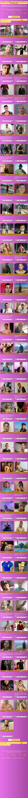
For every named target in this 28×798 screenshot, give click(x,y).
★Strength (2, 659)
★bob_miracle (3, 103)
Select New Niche (16, 16)
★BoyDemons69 (3, 222)
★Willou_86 (2, 480)
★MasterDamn (17, 83)
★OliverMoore (3, 599)
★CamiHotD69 (17, 24)
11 (24, 19)
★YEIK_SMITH (3, 699)
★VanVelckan (2, 540)
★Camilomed (16, 599)
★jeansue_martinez (4, 381)
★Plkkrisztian (16, 500)
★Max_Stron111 (3, 639)
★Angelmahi (2, 341)
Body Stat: (7, 75)
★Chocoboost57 (3, 460)
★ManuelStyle (17, 460)
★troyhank (16, 242)
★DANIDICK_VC (17, 222)
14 (3, 21)
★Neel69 (2, 83)
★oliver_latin (2, 282)
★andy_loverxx (3, 63)
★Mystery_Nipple (3, 24)
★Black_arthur (3, 262)
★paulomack (16, 659)
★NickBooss (2, 301)
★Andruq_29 (16, 262)
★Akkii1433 (2, 361)
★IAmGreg (16, 560)
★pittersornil (16, 540)
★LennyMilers (17, 679)
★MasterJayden (17, 341)
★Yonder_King (17, 182)
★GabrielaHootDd (17, 520)
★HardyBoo (16, 401)
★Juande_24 (16, 282)
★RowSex (16, 361)
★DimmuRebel (17, 480)
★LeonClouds (17, 301)
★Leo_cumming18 (17, 619)
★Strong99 (16, 699)
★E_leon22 (2, 242)
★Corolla (2, 718)
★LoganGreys (3, 123)
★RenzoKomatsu (3, 143)
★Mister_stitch (17, 103)
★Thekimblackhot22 (18, 441)
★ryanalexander (17, 639)
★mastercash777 (3, 182)
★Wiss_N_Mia (3, 401)
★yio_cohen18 (3, 500)
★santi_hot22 (2, 679)
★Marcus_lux (2, 43)
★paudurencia (3, 560)
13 (1, 21)
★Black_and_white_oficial (5, 441)
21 (7, 21)
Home (10, 16)
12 (26, 19)
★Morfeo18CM (17, 143)
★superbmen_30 (17, 43)
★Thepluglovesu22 (17, 381)
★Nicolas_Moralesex (18, 63)
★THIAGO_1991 (3, 619)
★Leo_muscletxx (17, 123)
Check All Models (4, 19)
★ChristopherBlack (4, 520)
